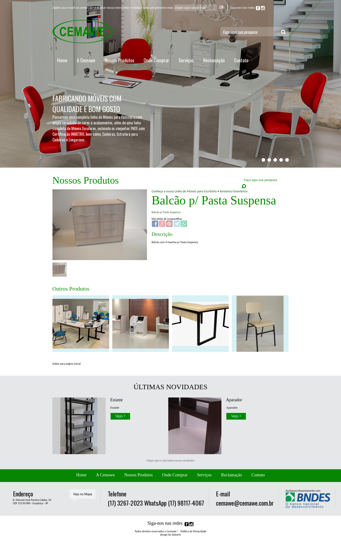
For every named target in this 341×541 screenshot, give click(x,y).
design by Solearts (170, 534)
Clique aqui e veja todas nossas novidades (170, 460)
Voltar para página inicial (66, 363)
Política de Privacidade (193, 531)
